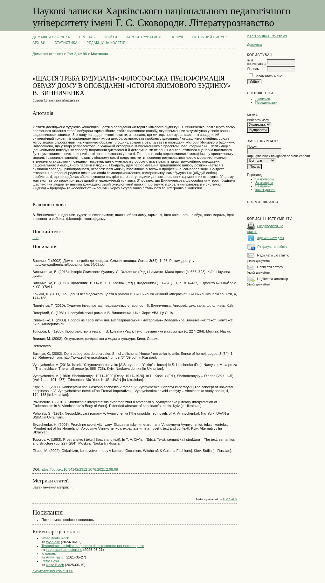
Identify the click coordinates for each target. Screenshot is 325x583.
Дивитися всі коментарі (52, 571)
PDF (35, 238)
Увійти (110, 37)
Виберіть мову (258, 120)
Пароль (253, 69)
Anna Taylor (55, 557)
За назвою (263, 186)
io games (48, 553)
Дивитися (262, 99)
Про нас (87, 37)
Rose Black (55, 565)
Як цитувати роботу (272, 246)
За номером (264, 179)
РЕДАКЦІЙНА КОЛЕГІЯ (105, 43)
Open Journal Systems (267, 36)
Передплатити (266, 102)
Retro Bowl (50, 561)
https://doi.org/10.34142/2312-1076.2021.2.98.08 (79, 469)
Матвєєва (99, 54)
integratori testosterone (64, 549)
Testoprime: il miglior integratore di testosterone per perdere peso (92, 546)
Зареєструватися (144, 37)
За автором (264, 183)
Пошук (176, 37)
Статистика (65, 43)
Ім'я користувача (256, 62)
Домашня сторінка (51, 37)
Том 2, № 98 (77, 54)
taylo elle (53, 542)
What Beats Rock (55, 538)
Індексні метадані (270, 238)
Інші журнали (265, 190)
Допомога (254, 44)
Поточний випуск (210, 37)
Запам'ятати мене (268, 76)
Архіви (38, 43)
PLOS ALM (230, 499)
